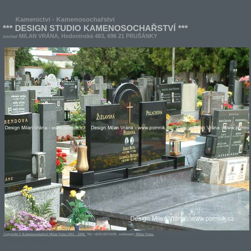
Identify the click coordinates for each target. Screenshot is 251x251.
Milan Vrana (144, 234)
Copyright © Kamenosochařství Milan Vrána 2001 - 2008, (44, 234)
